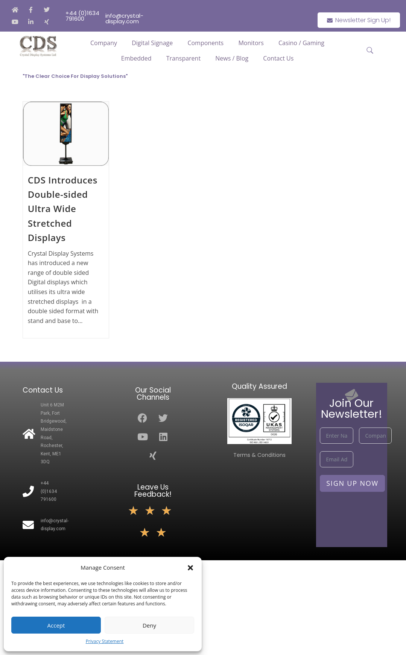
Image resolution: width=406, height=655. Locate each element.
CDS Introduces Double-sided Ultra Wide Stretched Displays (62, 209)
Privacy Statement (105, 641)
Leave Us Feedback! (153, 490)
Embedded (136, 58)
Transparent (183, 58)
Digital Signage (152, 43)
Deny (149, 625)
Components (205, 43)
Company (103, 43)
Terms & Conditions (259, 455)
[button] (190, 568)
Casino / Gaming (301, 43)
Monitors (250, 43)
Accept (56, 625)
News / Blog (231, 58)
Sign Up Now (352, 483)
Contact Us (278, 58)
